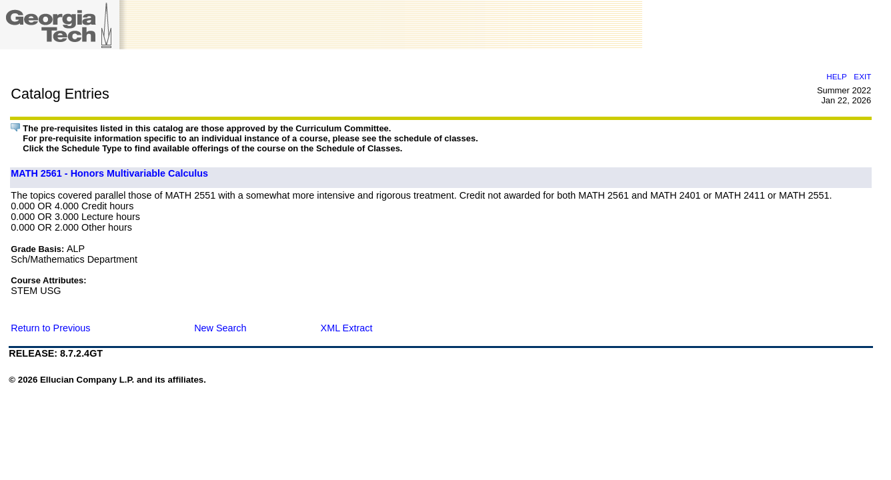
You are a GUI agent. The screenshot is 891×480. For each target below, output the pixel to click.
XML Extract (347, 328)
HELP (836, 76)
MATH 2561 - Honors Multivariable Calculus (109, 173)
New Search (220, 328)
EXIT (862, 76)
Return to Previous (50, 328)
